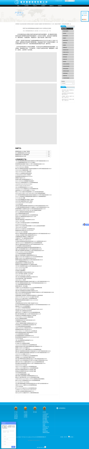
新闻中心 (52, 5)
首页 (18, 5)
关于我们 (27, 5)
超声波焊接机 (45, 431)
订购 (49, 151)
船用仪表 (44, 429)
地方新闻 (25, 416)
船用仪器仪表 (65, 35)
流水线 (44, 424)
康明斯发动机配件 (46, 432)
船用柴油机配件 (65, 68)
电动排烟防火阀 (46, 416)
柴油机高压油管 (65, 49)
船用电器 (64, 33)
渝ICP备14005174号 (40, 447)
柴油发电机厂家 (46, 426)
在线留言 (43, 5)
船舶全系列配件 (58, 23)
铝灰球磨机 (45, 418)
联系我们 (60, 5)
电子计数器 (45, 419)
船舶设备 (64, 61)
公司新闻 (25, 414)
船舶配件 (64, 38)
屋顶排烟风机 (45, 421)
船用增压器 (65, 42)
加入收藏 (57, 0)
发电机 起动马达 (66, 52)
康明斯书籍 (65, 75)
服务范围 (16, 416)
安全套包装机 (45, 428)
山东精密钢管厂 (46, 414)
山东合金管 (45, 415)
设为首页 (60, 0)
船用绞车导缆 (65, 40)
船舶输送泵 (65, 47)
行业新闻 (25, 415)
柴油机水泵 (65, 59)
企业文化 (16, 415)
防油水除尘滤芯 (46, 422)
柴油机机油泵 (65, 54)
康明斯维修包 (65, 73)
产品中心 (35, 5)
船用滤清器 (65, 56)
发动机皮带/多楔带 (65, 23)
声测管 (44, 425)
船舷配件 (64, 45)
